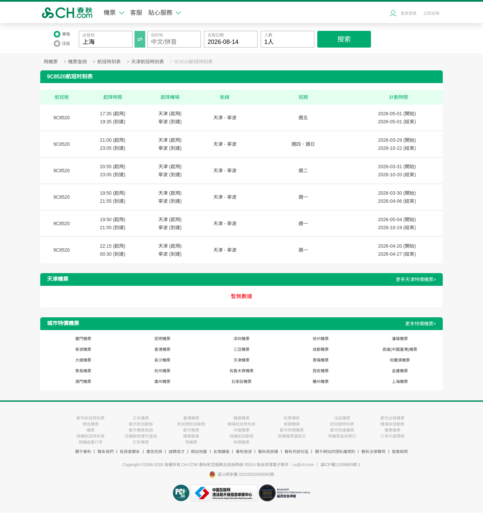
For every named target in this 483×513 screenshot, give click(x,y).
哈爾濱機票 (400, 360)
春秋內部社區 (296, 451)
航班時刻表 (109, 61)
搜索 (344, 39)
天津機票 (241, 360)
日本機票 (141, 418)
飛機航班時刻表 (90, 436)
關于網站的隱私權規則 (335, 451)
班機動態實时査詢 (141, 436)
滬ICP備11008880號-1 (340, 464)
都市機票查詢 (141, 430)
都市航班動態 (141, 424)
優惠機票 (392, 430)
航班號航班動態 (191, 424)
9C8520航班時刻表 (193, 61)
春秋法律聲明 (373, 451)
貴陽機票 (321, 360)
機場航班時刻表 (241, 424)
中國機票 (241, 430)
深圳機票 (241, 338)
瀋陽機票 (400, 338)
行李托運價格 (392, 436)
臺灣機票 (191, 418)
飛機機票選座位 (292, 436)
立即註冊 (431, 13)
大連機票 (83, 360)
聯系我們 (106, 451)
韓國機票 (241, 418)
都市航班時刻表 (90, 418)
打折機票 (141, 442)
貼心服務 (164, 12)
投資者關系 (130, 451)
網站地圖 (199, 451)
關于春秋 (83, 451)
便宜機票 (91, 424)
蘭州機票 (321, 381)
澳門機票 (83, 381)
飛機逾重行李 (90, 442)
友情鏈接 (221, 451)
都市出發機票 (392, 418)
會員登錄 (408, 13)
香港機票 (162, 349)
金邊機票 (400, 371)
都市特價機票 (292, 430)
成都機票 (321, 349)
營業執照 (400, 451)
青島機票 (83, 371)
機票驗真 (191, 436)
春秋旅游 (244, 451)
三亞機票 (241, 349)
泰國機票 (292, 424)
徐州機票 (321, 338)
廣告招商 (154, 451)
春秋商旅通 (268, 451)
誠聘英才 (177, 451)
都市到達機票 (342, 430)
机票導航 (292, 418)
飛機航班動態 (241, 436)
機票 (114, 12)
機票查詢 (77, 61)
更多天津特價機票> (416, 279)
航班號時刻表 (342, 424)
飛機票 (51, 61)
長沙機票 (162, 360)
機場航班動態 (392, 424)
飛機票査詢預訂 (342, 436)
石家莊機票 (241, 381)
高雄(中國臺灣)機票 (399, 349)
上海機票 (400, 381)
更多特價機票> (420, 323)
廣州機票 (162, 381)
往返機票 (342, 418)
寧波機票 (83, 349)
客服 (136, 12)
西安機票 (321, 371)
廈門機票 (83, 338)
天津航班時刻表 (147, 61)
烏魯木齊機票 (241, 371)
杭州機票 (162, 371)
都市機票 (191, 430)
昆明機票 (162, 338)
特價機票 (241, 442)
